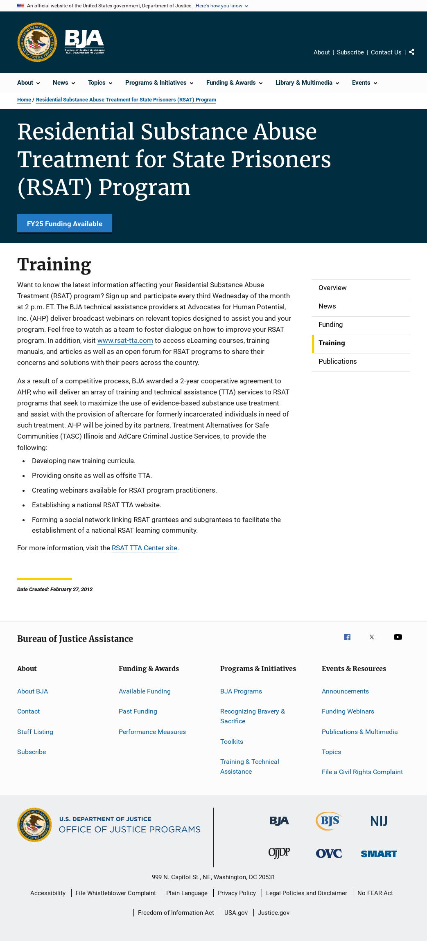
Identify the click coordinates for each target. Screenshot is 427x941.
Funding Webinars (348, 711)
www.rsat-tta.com (125, 340)
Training (332, 343)
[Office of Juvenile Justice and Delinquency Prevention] (279, 860)
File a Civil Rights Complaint (362, 772)
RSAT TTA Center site (144, 548)
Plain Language (187, 893)
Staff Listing (35, 732)
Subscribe (350, 52)
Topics (331, 752)
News (327, 306)
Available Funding (145, 691)
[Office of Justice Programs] (37, 42)
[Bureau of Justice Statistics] (329, 832)
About (322, 52)
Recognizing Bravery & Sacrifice (252, 716)
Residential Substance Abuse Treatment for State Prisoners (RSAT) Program (126, 100)
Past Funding (138, 711)
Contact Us (386, 52)
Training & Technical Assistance (249, 766)
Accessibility (48, 893)
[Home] (84, 42)
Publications (338, 361)
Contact (28, 711)
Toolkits (231, 741)
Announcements (345, 691)
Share (414, 53)
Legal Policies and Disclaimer (306, 893)
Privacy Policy (237, 893)
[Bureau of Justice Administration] (279, 827)
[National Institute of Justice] (379, 827)
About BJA (32, 691)
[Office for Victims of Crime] (329, 859)
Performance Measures (152, 732)
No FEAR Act (375, 893)
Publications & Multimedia (360, 732)
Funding (331, 324)
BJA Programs (241, 691)
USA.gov (236, 912)
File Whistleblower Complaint (116, 893)
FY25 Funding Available (64, 224)
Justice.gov (273, 912)
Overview (333, 288)
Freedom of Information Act (176, 912)
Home (24, 100)
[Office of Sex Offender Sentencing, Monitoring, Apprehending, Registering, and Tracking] (379, 858)
